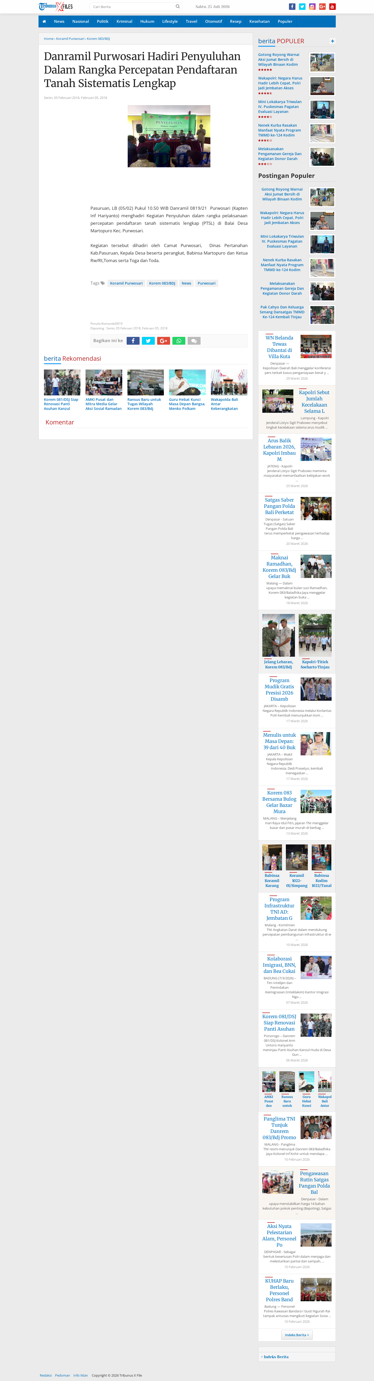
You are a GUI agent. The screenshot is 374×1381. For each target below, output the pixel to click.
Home (49, 38)
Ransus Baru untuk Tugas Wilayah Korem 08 (287, 1107)
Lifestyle (170, 21)
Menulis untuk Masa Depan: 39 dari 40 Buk (279, 741)
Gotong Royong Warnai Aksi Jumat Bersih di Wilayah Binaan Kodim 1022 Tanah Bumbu (278, 62)
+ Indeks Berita (274, 1357)
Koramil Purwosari (126, 283)
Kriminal (124, 21)
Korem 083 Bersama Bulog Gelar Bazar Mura (279, 802)
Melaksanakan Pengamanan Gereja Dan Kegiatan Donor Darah (280, 153)
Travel (191, 21)
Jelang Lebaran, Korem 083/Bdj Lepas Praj (278, 667)
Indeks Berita (295, 1335)
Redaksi (46, 1375)
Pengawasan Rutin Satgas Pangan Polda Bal (314, 1182)
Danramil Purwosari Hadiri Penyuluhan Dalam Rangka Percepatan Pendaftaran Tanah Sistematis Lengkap (142, 70)
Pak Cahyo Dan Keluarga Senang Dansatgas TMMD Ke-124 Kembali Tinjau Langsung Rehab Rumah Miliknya (282, 317)
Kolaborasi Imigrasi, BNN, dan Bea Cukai (279, 965)
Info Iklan (80, 1375)
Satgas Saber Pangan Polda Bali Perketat (279, 506)
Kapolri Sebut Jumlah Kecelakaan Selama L (314, 401)
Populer (285, 21)
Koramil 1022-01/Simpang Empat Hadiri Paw (297, 885)
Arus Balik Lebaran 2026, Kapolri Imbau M (279, 450)
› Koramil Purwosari (69, 38)
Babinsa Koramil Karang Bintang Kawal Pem (272, 888)
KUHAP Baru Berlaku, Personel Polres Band (279, 1290)
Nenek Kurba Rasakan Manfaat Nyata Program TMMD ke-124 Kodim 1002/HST (279, 133)
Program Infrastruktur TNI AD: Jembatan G (279, 908)
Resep (235, 21)
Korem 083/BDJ (162, 283)
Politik (103, 21)
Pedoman (62, 1375)
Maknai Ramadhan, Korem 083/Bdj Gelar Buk (279, 567)
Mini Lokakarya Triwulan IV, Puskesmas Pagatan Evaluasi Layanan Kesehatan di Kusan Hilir (280, 109)
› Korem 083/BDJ (97, 38)
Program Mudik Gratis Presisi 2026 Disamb (279, 689)
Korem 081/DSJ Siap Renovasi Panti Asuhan (279, 1023)
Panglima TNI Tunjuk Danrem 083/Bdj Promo (279, 1128)
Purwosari (207, 283)
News (59, 21)
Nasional (80, 21)
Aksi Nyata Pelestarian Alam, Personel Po (279, 1235)
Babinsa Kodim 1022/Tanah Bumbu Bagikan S (322, 885)
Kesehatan (259, 21)
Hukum (147, 21)
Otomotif (213, 21)
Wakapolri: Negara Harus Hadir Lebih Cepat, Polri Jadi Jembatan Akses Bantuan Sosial (280, 86)
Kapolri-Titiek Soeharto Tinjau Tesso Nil (315, 667)
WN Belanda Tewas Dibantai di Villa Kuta (279, 347)
